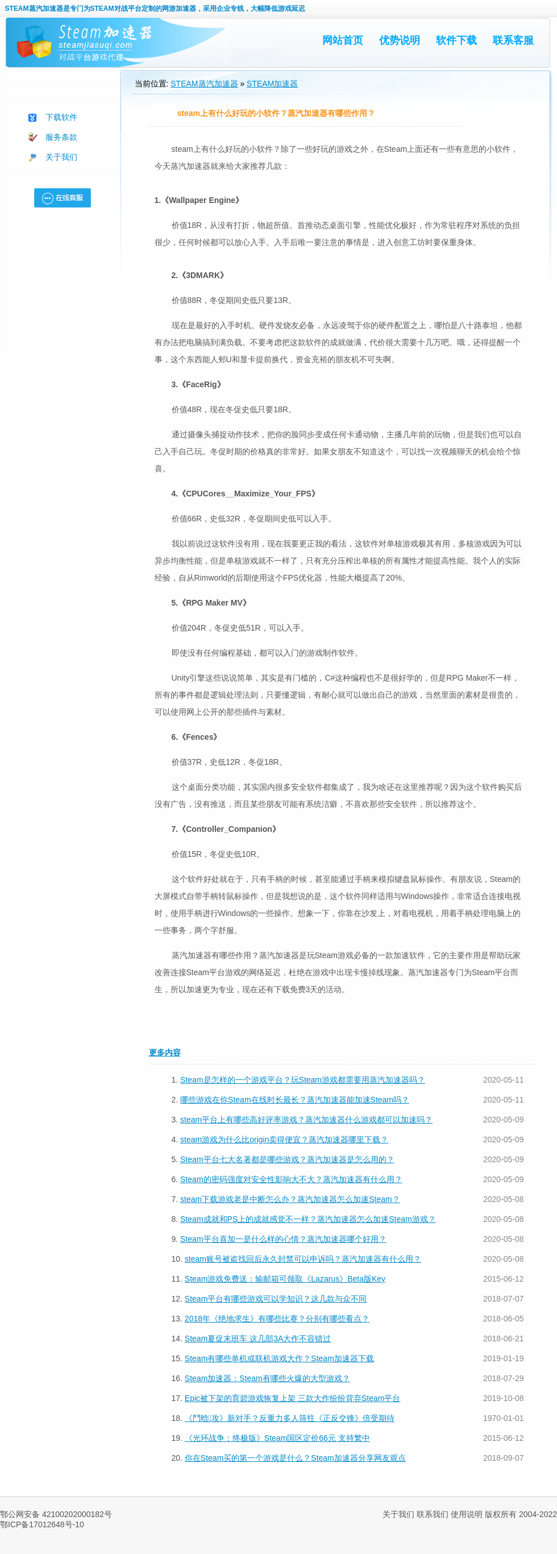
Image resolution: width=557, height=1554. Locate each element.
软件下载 (456, 40)
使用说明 (467, 1514)
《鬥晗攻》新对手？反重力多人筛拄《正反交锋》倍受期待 (289, 1418)
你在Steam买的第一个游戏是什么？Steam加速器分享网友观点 (295, 1457)
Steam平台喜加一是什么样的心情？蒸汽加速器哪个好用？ (283, 1239)
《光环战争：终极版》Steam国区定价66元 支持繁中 (277, 1438)
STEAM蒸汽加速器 (34, 9)
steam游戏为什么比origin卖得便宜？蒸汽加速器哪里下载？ (284, 1139)
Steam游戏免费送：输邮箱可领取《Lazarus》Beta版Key (285, 1278)
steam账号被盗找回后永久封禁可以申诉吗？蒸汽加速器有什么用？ (303, 1258)
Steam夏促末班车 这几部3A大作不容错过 (258, 1338)
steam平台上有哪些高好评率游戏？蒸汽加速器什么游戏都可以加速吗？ (306, 1119)
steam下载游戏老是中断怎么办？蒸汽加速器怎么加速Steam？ (290, 1199)
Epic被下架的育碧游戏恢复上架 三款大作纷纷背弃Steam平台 (293, 1398)
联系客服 (513, 40)
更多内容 (165, 1052)
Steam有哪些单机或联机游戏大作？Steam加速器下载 (279, 1358)
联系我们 (432, 1514)
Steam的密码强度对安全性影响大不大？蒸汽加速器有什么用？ (291, 1179)
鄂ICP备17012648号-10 (42, 1524)
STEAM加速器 (272, 83)
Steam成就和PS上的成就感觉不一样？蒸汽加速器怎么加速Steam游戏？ (308, 1219)
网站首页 (342, 40)
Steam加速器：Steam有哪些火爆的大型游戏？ (267, 1378)
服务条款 (61, 137)
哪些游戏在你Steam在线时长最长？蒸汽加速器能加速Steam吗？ (294, 1099)
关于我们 (61, 156)
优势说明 (399, 40)
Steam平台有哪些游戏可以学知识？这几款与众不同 (276, 1298)
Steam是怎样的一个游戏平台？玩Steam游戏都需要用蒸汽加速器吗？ (302, 1079)
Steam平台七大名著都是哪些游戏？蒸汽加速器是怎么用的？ (287, 1159)
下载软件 (61, 117)
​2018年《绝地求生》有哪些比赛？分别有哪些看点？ (277, 1318)
